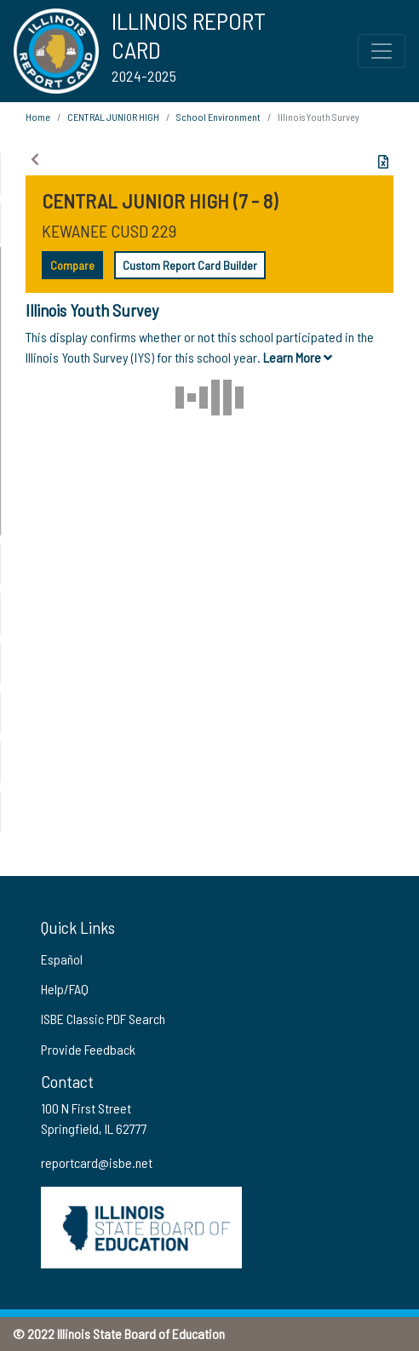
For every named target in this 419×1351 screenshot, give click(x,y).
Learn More (297, 357)
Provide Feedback (88, 1049)
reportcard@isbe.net (96, 1162)
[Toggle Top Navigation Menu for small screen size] (381, 51)
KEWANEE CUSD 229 (109, 230)
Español (62, 959)
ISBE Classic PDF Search (103, 1018)
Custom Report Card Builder (190, 265)
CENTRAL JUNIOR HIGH (113, 117)
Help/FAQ (65, 989)
